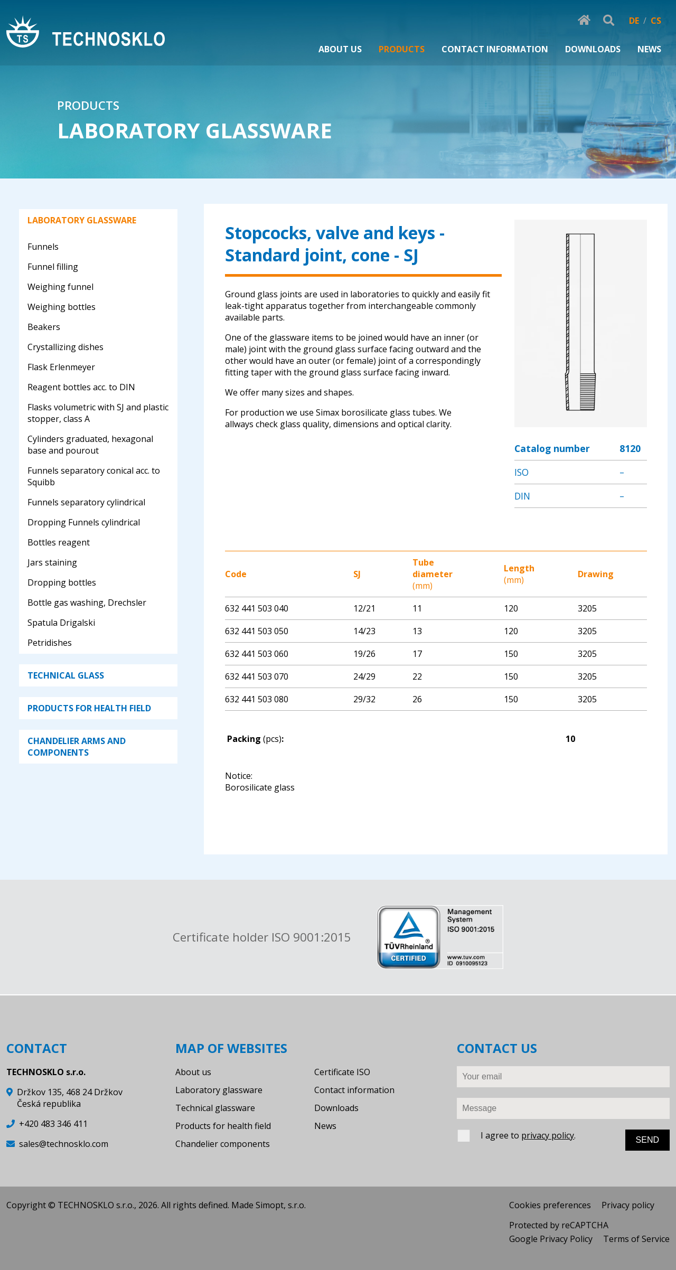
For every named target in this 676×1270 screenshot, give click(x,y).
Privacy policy (628, 1205)
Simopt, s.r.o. (281, 1205)
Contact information (354, 1090)
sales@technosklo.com (63, 1144)
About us (193, 1072)
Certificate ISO (342, 1072)
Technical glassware (215, 1108)
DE (634, 20)
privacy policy (547, 1135)
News (325, 1126)
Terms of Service (636, 1239)
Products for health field (223, 1126)
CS (656, 20)
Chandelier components (222, 1144)
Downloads (336, 1108)
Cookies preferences (550, 1205)
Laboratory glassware (218, 1090)
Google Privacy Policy (551, 1239)
